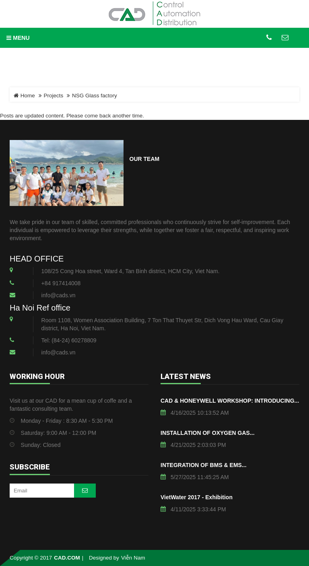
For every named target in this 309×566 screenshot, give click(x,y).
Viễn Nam (133, 558)
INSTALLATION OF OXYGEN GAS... (208, 433)
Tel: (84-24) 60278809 (69, 340)
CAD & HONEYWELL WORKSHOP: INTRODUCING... (230, 400)
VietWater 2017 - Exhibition (197, 497)
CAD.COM (67, 558)
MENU (17, 38)
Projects (54, 96)
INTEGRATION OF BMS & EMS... (204, 465)
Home (24, 96)
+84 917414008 (61, 283)
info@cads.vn (58, 295)
